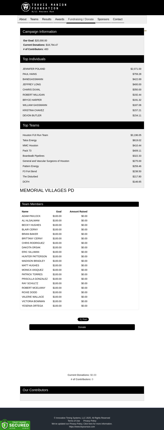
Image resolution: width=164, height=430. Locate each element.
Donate (82, 327)
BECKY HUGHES (31, 225)
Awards (59, 19)
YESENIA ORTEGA (32, 305)
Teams (34, 19)
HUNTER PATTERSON (34, 256)
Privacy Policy (89, 421)
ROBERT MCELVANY (34, 287)
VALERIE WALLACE (33, 296)
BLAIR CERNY (30, 229)
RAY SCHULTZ (30, 283)
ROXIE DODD (29, 292)
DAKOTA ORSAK (31, 247)
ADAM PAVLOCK (31, 216)
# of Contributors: (81, 379)
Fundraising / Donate (81, 19)
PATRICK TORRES (32, 274)
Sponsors (103, 19)
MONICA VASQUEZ (32, 269)
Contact (117, 19)
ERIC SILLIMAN (30, 252)
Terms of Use (74, 421)
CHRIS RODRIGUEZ (33, 243)
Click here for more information (97, 424)
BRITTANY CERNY (32, 238)
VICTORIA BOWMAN (33, 301)
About (23, 19)
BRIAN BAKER (30, 234)
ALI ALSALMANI (31, 220)
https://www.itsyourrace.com (82, 427)
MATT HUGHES (30, 265)
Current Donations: (79, 375)
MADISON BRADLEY (33, 261)
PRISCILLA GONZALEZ (35, 278)
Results (46, 19)
